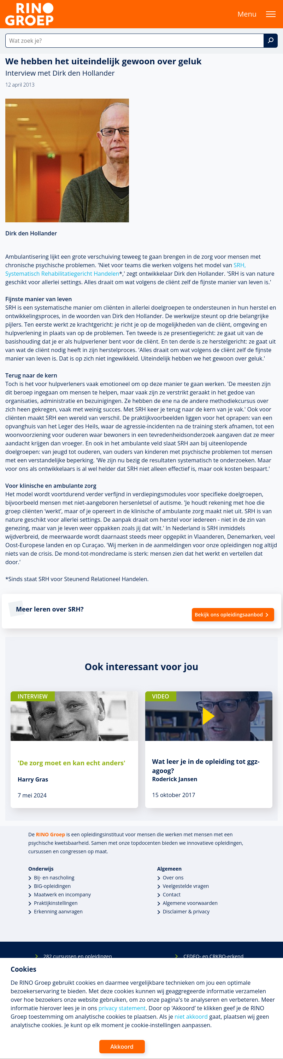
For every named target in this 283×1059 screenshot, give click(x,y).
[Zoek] (271, 41)
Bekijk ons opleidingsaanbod (229, 614)
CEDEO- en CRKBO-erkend (213, 956)
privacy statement (122, 1008)
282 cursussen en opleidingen (77, 956)
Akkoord (122, 1047)
